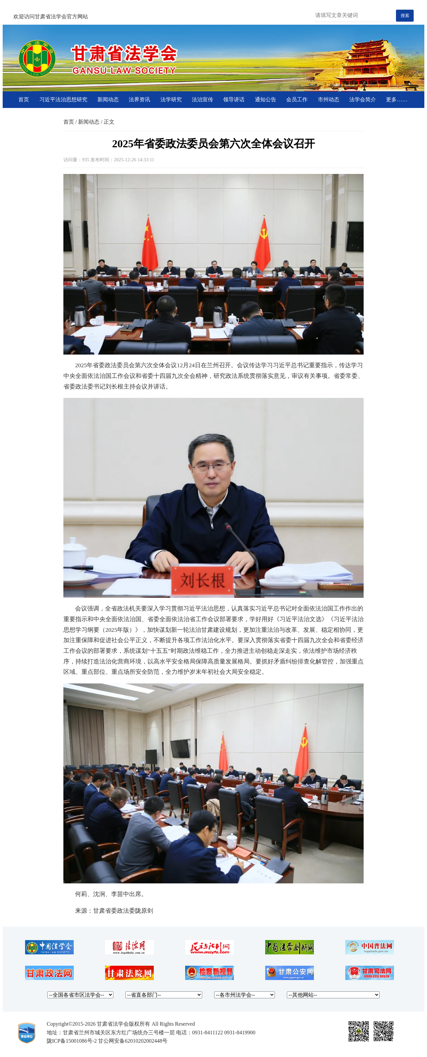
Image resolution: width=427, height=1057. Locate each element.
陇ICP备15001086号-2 (72, 1041)
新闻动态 (108, 99)
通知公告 (265, 99)
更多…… (396, 99)
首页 (23, 99)
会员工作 (297, 99)
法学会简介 (362, 99)
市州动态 (328, 99)
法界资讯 (139, 99)
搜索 (405, 15)
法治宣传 (202, 99)
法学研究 (171, 99)
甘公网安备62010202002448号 (132, 1041)
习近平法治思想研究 (63, 99)
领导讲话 (234, 99)
